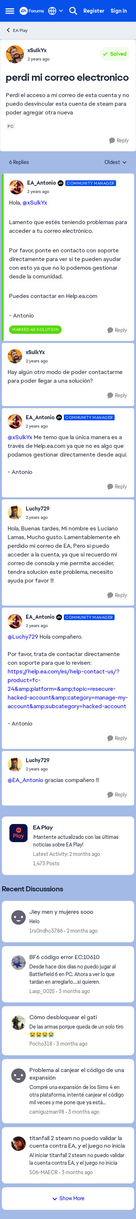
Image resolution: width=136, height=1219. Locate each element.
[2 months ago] (81, 931)
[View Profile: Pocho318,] (18, 1023)
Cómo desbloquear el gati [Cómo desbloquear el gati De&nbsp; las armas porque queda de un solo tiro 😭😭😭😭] (63, 1017)
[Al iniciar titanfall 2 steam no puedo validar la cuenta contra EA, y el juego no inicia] (77, 1159)
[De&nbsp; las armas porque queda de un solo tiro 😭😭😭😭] (77, 1030)
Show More (68, 1198)
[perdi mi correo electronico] (71, 191)
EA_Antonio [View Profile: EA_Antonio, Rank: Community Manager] (41, 183)
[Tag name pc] (11, 126)
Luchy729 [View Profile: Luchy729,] (38, 508)
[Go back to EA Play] (80, 828)
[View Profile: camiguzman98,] (18, 1075)
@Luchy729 (23, 636)
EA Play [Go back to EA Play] (16, 30)
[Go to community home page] (32, 11)
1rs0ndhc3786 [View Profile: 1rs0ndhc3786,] (46, 931)
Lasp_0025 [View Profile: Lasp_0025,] (42, 991)
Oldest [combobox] (115, 162)
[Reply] (119, 141)
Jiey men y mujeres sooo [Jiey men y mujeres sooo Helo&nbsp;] (61, 912)
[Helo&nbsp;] (77, 921)
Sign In (119, 11)
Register (93, 11)
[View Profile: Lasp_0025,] (18, 962)
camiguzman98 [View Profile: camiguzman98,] (46, 1112)
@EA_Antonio (25, 780)
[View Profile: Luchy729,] (15, 512)
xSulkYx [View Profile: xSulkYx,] (37, 50)
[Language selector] (55, 11)
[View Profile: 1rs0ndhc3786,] (18, 917)
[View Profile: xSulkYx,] (15, 54)
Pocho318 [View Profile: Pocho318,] (40, 1044)
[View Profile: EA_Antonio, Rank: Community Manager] (16, 187)
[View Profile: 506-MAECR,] (18, 1143)
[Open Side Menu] (10, 10)
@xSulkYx (34, 202)
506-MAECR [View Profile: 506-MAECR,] (43, 1172)
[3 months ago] (73, 991)
